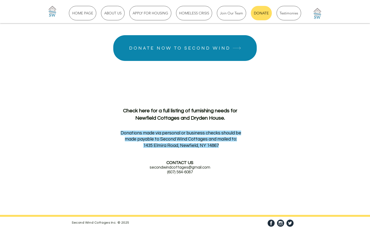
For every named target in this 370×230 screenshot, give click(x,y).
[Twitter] (290, 223)
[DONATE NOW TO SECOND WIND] (185, 48)
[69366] (280, 223)
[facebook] (271, 223)
